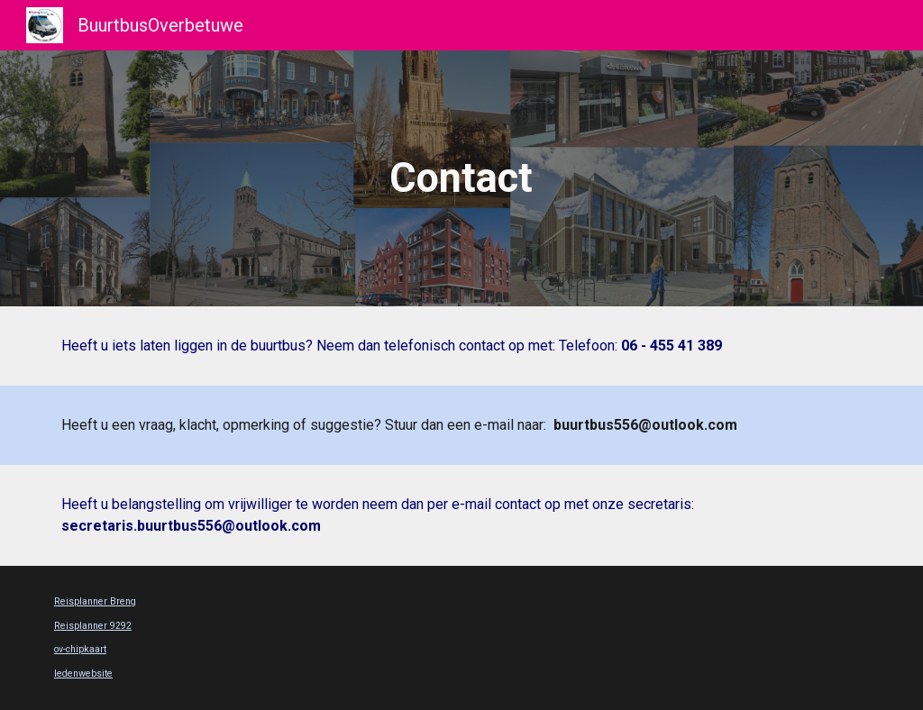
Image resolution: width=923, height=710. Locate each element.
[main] (461, 178)
